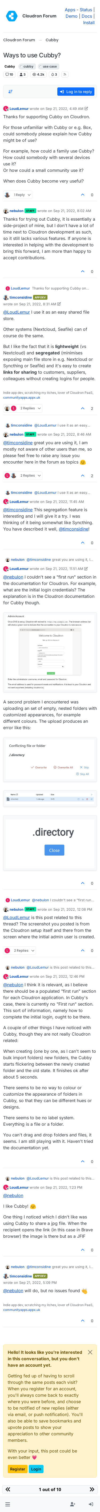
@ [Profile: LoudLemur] (16, 312)
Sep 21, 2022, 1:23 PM (64, 1187)
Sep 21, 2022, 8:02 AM (72, 211)
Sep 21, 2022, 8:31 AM (37, 304)
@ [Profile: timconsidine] (18, 442)
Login (36, 1469)
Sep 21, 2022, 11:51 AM (64, 568)
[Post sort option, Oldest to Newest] (10, 91)
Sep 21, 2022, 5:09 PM (38, 1282)
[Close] (90, 1352)
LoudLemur (19, 108)
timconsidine (21, 297)
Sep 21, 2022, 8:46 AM (72, 434)
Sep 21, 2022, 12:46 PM (65, 976)
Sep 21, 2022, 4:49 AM (64, 108)
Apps (70, 9)
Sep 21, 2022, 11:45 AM (65, 501)
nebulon (16, 211)
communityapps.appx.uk (21, 397)
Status (86, 9)
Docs (87, 16)
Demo (72, 16)
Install (89, 22)
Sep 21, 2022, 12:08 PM (72, 909)
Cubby (10, 66)
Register (17, 1469)
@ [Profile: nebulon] (13, 577)
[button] (7, 1504)
